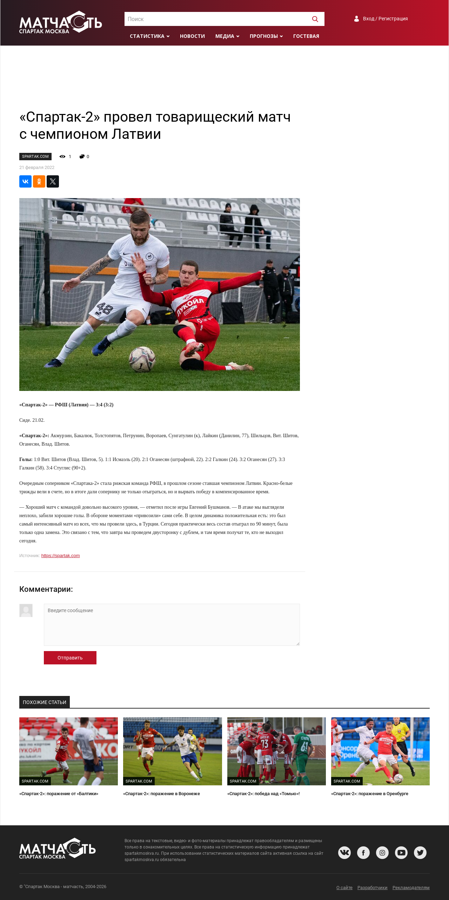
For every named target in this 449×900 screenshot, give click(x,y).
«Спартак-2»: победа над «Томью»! (263, 793)
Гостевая (306, 36)
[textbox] (224, 19)
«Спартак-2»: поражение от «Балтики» (58, 793)
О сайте (344, 887)
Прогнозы (264, 36)
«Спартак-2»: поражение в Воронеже (161, 793)
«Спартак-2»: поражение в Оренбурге (369, 793)
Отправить (70, 658)
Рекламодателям (411, 887)
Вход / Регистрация (385, 18)
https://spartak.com (60, 555)
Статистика (147, 36)
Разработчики (372, 887)
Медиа (224, 36)
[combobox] (224, 19)
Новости (192, 36)
